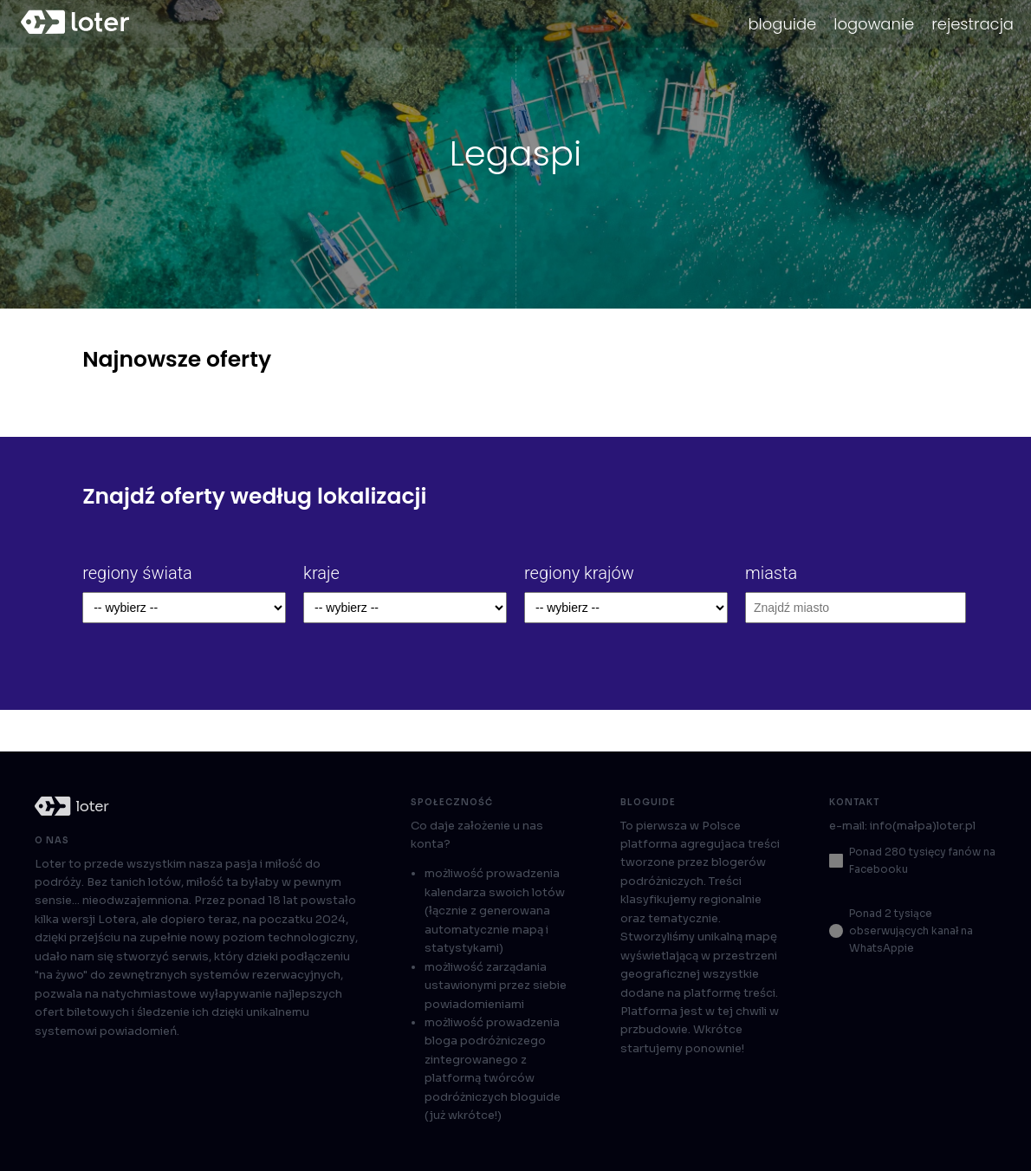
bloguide (782, 24)
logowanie (873, 24)
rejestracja (972, 24)
